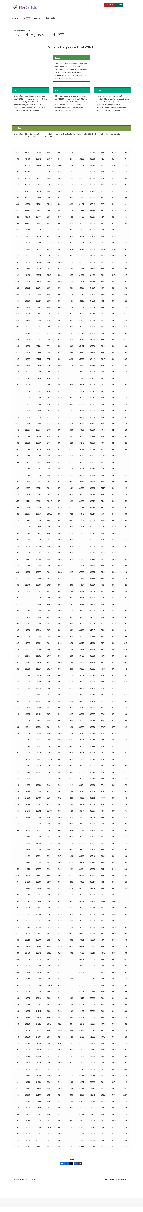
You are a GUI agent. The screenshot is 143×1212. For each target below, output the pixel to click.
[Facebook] (64, 1163)
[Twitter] (71, 1163)
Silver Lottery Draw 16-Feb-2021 (117, 1179)
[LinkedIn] (76, 1163)
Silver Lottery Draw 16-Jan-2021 (26, 1179)
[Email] (80, 1163)
